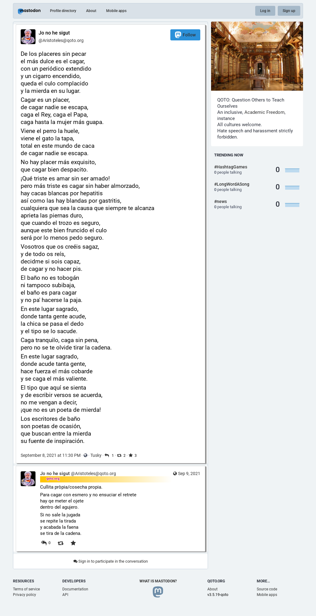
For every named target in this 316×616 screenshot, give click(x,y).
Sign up (289, 11)
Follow (185, 34)
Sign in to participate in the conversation (110, 561)
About (91, 11)
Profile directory (63, 11)
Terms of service (26, 589)
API (65, 595)
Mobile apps (116, 11)
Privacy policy (24, 595)
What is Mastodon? (158, 581)
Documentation (75, 589)
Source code (267, 589)
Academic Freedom (264, 112)
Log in (265, 11)
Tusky (96, 455)
